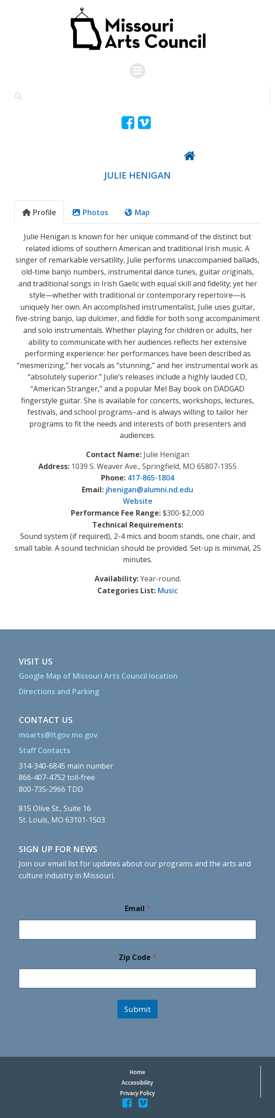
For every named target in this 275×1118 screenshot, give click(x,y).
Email (138, 908)
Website (138, 501)
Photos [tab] (90, 212)
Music (168, 590)
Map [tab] (137, 212)
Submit (137, 1009)
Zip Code (138, 957)
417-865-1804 (150, 478)
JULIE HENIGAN (137, 175)
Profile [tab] (39, 212)
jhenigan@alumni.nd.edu (149, 490)
